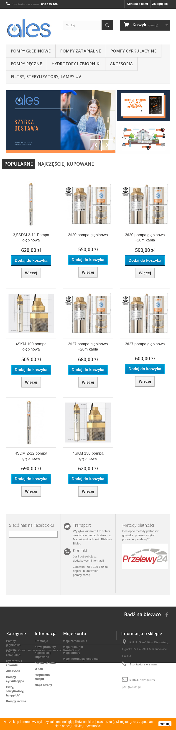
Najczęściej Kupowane (66, 164)
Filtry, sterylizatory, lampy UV (46, 76)
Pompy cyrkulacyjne (133, 51)
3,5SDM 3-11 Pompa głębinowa (31, 237)
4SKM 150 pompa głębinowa (87, 456)
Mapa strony (43, 684)
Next (107, 145)
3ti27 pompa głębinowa (145, 344)
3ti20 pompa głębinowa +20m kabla (145, 237)
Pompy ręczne (26, 63)
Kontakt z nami (137, 3)
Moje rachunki (73, 647)
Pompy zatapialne (80, 51)
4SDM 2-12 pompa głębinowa (31, 456)
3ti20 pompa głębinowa (88, 235)
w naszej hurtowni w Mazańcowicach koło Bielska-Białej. (92, 539)
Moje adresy (71, 652)
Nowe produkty (45, 647)
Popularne (18, 164)
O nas (39, 668)
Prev (96, 145)
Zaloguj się (160, 3)
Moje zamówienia (75, 641)
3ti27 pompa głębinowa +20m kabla (88, 346)
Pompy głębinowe (31, 51)
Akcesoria (121, 63)
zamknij (165, 724)
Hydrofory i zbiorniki (76, 63)
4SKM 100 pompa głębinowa (30, 346)
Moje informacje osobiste (81, 658)
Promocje (41, 641)
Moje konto (74, 633)
